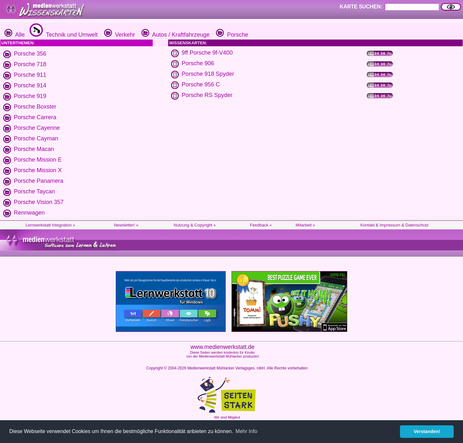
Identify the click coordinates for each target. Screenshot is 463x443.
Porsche (231, 34)
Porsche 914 (30, 85)
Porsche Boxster (35, 106)
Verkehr (119, 34)
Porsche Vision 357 (39, 202)
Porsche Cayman (36, 138)
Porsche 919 (30, 96)
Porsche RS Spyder (207, 95)
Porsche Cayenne (37, 128)
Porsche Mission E (38, 159)
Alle (15, 34)
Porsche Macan (34, 149)
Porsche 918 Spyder (208, 74)
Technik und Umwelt (63, 34)
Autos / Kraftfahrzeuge (175, 34)
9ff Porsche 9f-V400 (207, 52)
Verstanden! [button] (427, 431)
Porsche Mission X (38, 170)
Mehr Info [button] (247, 431)
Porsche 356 (30, 53)
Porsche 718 (30, 64)
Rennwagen (29, 212)
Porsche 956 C (201, 84)
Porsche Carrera (35, 117)
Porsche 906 (198, 63)
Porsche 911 (30, 75)
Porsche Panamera (38, 181)
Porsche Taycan (34, 191)
